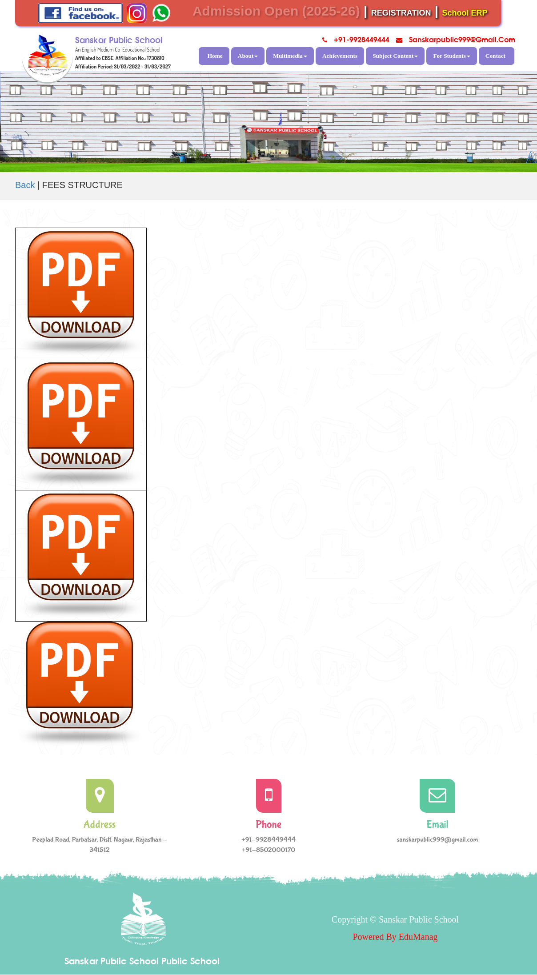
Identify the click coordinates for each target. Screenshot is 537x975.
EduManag (418, 937)
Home (215, 55)
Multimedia (290, 55)
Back (25, 185)
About (248, 55)
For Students (451, 55)
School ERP (465, 12)
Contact (495, 55)
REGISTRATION (401, 12)
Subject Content (395, 55)
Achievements (339, 55)
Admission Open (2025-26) (276, 11)
